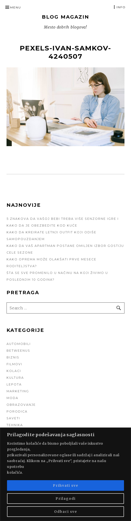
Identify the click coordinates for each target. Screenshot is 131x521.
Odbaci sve (65, 511)
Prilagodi (66, 498)
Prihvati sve (65, 485)
